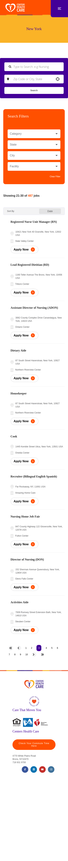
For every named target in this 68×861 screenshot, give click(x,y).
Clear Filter (55, 176)
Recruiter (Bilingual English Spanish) (34, 476)
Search (34, 90)
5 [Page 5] (52, 648)
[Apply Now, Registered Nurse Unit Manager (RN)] (24, 249)
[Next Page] (34, 654)
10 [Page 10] (26, 654)
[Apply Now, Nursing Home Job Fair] (24, 544)
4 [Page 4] (46, 648)
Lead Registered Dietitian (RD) (30, 264)
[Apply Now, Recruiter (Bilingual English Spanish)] (24, 501)
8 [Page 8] (15, 654)
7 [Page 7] (9, 654)
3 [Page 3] (39, 648)
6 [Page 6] (57, 648)
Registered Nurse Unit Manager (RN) (34, 221)
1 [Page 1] (26, 648)
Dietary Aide (18, 350)
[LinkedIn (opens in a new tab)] (33, 769)
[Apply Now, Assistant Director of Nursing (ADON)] (24, 335)
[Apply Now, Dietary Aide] (24, 378)
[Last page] (42, 654)
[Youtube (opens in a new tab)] (42, 769)
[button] (58, 79)
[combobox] (34, 79)
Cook (14, 436)
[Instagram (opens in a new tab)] (51, 769)
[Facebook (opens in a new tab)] (25, 769)
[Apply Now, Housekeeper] (24, 421)
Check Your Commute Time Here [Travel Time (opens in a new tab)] (34, 744)
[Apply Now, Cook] (24, 461)
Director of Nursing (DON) (27, 559)
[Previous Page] (19, 648)
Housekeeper (19, 393)
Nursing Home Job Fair (25, 516)
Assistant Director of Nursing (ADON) (34, 307)
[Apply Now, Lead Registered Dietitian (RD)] (24, 292)
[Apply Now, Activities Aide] (24, 630)
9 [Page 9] (20, 654)
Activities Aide (19, 602)
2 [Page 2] (31, 648)
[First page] (11, 648)
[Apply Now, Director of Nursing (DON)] (24, 587)
